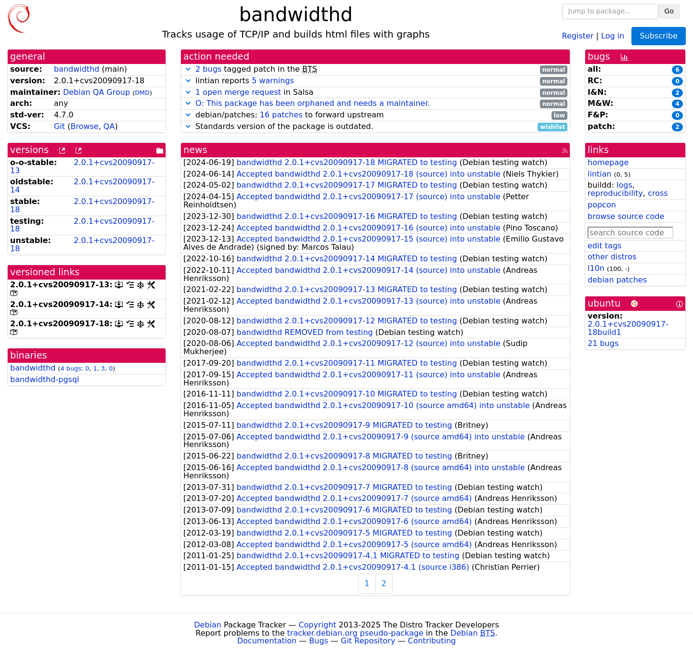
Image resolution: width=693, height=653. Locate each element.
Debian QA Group (96, 92)
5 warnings (273, 80)
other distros (612, 256)
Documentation (266, 640)
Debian (207, 624)
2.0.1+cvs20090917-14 (82, 185)
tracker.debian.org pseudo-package (355, 633)
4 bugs (71, 368)
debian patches (617, 279)
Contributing (432, 640)
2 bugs (208, 69)
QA (109, 126)
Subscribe (659, 35)
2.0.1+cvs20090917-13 (82, 166)
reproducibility (615, 193)
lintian (600, 174)
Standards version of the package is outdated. (375, 127)
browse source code (626, 216)
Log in (612, 35)
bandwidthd (77, 69)
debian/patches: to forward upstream (375, 115)
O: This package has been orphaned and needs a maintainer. (312, 103)
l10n (596, 268)
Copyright (317, 624)
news (195, 149)
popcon (602, 204)
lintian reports (375, 81)
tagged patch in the (375, 69)
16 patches (281, 114)
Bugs (318, 640)
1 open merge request (238, 92)
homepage (608, 162)
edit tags (604, 245)
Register (578, 35)
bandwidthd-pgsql (44, 379)
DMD (142, 92)
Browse (84, 126)
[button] (188, 69)
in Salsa (375, 93)
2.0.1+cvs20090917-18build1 (628, 328)
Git (59, 126)
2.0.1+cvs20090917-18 (82, 205)
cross (657, 193)
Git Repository (368, 640)
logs (624, 185)
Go (669, 11)
